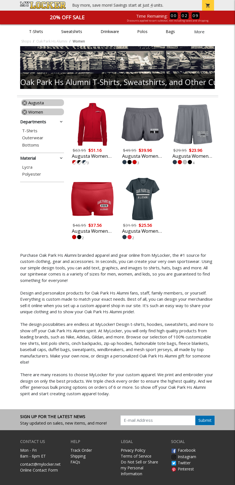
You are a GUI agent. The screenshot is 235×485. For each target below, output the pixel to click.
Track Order (81, 450)
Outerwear (32, 137)
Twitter (181, 462)
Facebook (183, 450)
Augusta (33, 102)
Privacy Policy (133, 450)
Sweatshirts (71, 31)
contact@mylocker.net (40, 464)
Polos (142, 31)
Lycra (27, 167)
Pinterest (182, 469)
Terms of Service (136, 456)
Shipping (78, 456)
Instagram (183, 456)
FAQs (75, 462)
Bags (170, 31)
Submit (205, 420)
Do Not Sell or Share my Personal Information (139, 467)
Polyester (31, 174)
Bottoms (30, 145)
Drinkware (110, 31)
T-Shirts (36, 31)
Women (32, 112)
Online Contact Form (39, 470)
